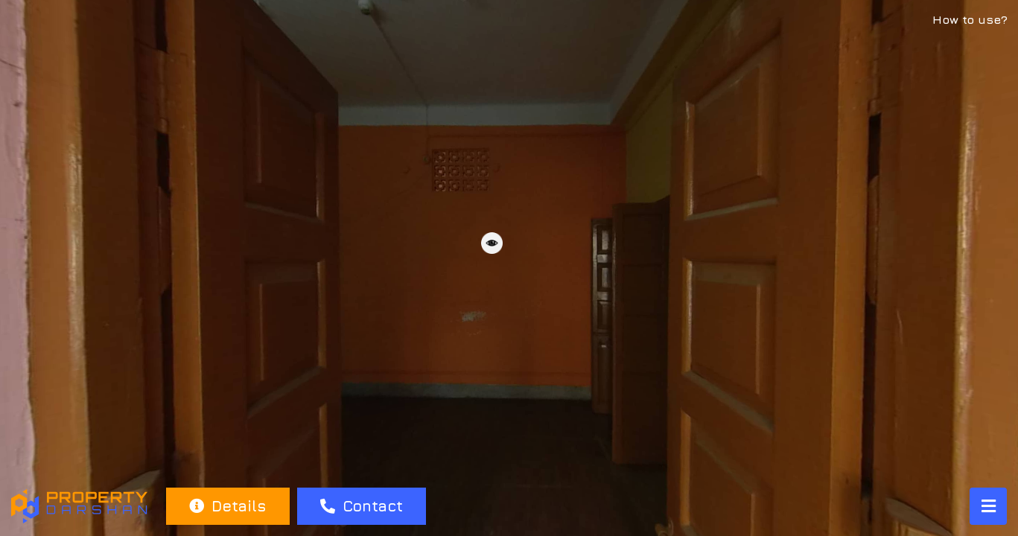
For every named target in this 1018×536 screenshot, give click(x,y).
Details (227, 505)
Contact (361, 505)
